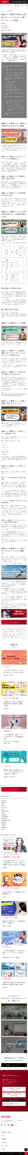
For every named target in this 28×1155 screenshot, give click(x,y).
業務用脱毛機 (7, 731)
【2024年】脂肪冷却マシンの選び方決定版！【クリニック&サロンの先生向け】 (13, 953)
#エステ (9, 633)
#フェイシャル (15, 633)
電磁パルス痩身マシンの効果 (10, 86)
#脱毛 (16, 637)
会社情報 (3, 1149)
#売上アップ (19, 635)
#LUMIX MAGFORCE (19, 629)
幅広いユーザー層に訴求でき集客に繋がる (14, 105)
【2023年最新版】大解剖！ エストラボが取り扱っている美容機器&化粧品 (13, 737)
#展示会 (4, 637)
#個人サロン (4, 30)
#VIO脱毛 (5, 633)
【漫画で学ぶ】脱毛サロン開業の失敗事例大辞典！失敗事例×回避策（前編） (14, 704)
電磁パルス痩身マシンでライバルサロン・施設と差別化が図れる (16, 110)
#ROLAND (18, 631)
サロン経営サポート (9, 5)
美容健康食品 (3, 1139)
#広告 (9, 637)
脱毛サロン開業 (15, 698)
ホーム (3, 5)
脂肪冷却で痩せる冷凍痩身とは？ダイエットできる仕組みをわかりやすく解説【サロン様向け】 (14, 772)
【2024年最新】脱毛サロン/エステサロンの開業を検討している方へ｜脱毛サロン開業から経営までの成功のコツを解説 (13, 863)
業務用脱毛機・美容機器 (6, 1132)
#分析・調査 (5, 635)
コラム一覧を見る (14, 622)
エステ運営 (4, 27)
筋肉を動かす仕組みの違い (11, 81)
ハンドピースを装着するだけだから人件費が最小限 (16, 107)
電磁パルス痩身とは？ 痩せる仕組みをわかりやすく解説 (14, 66)
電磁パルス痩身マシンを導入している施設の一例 (15, 100)
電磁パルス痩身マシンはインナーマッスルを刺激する (15, 70)
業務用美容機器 (17, 5)
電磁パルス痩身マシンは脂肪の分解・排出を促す (15, 73)
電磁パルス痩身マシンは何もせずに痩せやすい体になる (15, 93)
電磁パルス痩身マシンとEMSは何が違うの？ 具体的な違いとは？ (14, 79)
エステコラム (7, 666)
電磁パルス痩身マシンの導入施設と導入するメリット (14, 97)
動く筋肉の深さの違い (10, 84)
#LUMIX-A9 (5, 631)
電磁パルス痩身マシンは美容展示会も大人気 (14, 75)
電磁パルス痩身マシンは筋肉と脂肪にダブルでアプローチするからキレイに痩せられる (15, 90)
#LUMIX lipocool (10, 629)
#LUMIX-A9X (12, 631)
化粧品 (22, 5)
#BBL (4, 629)
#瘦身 (9, 30)
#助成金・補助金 (12, 635)
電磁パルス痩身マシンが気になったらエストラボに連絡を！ (14, 113)
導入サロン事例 (4, 1145)
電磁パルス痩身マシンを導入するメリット (13, 102)
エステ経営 (15, 888)
